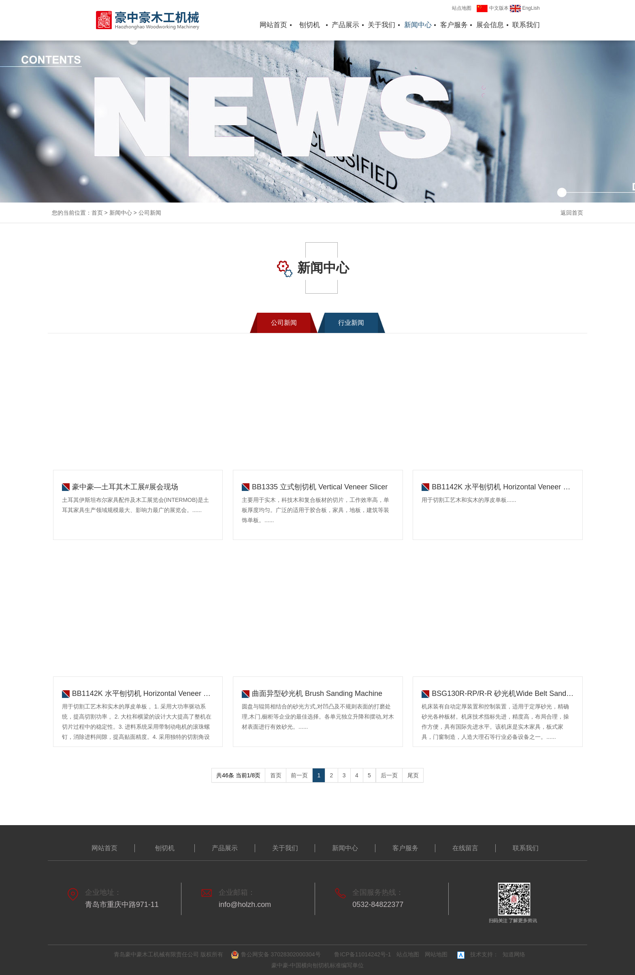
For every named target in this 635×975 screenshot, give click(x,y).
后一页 (389, 775)
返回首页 (571, 212)
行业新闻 (351, 322)
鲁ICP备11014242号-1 (362, 954)
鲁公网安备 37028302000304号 (277, 955)
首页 (97, 212)
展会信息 (490, 25)
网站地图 (436, 954)
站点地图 (461, 8)
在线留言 (465, 848)
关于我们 (381, 25)
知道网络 (514, 954)
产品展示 (345, 25)
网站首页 (273, 25)
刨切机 (309, 25)
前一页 (299, 775)
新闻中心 (418, 25)
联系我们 (526, 25)
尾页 (413, 775)
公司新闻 (150, 212)
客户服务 (454, 25)
